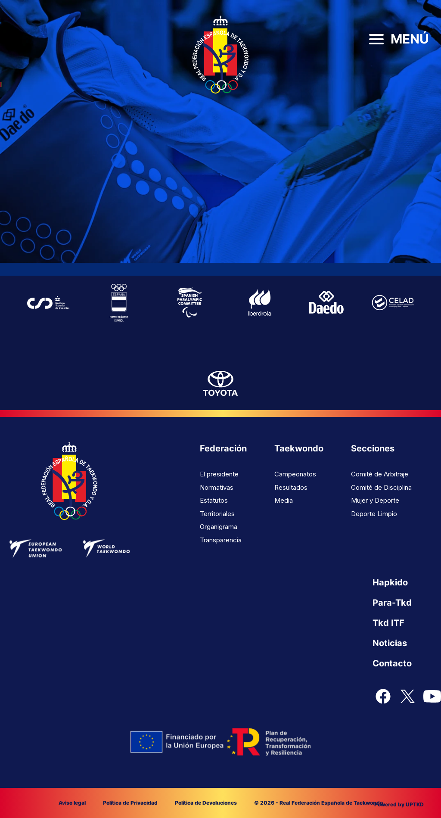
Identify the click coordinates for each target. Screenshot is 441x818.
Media (283, 500)
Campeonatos (295, 474)
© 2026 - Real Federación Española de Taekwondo (318, 802)
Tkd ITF (388, 623)
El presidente (219, 474)
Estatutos (214, 500)
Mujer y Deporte (375, 500)
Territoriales (217, 514)
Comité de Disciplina (381, 487)
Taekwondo (298, 448)
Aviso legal (72, 802)
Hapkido (390, 582)
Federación (223, 448)
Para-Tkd (392, 602)
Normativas (216, 487)
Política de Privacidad (130, 802)
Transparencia (221, 540)
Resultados (290, 487)
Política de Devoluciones (206, 802)
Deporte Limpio (374, 514)
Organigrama (218, 527)
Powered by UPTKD (399, 804)
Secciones (372, 448)
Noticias (390, 643)
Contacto (392, 663)
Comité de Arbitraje (379, 474)
